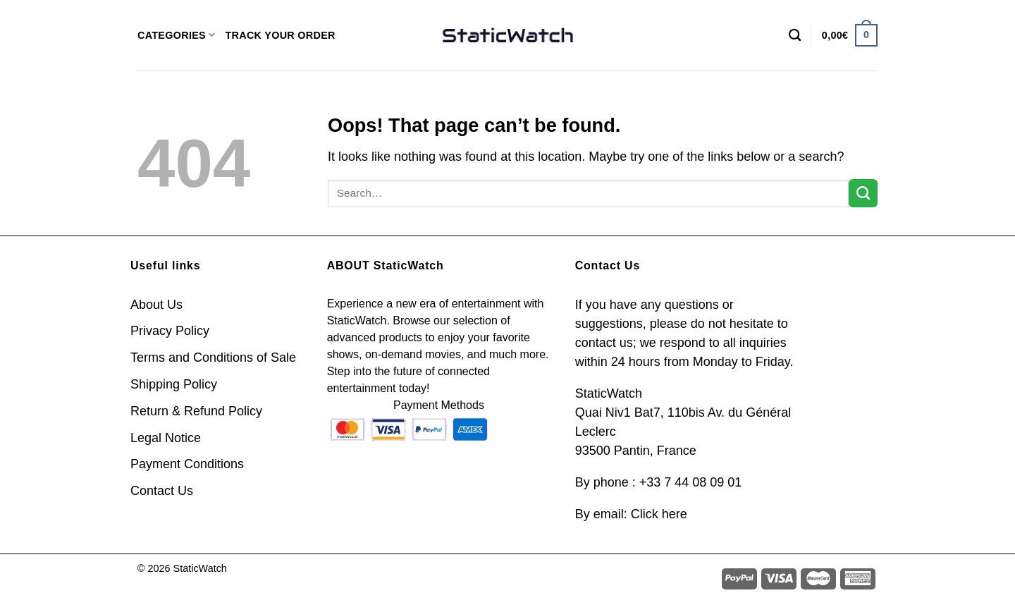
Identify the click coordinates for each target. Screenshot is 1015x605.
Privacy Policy (169, 331)
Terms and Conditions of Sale (213, 357)
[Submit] (863, 193)
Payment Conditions (187, 464)
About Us (156, 305)
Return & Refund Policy (196, 411)
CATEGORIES (176, 35)
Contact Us (161, 491)
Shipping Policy (173, 384)
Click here (659, 514)
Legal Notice (165, 438)
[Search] (795, 35)
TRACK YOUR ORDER (280, 35)
